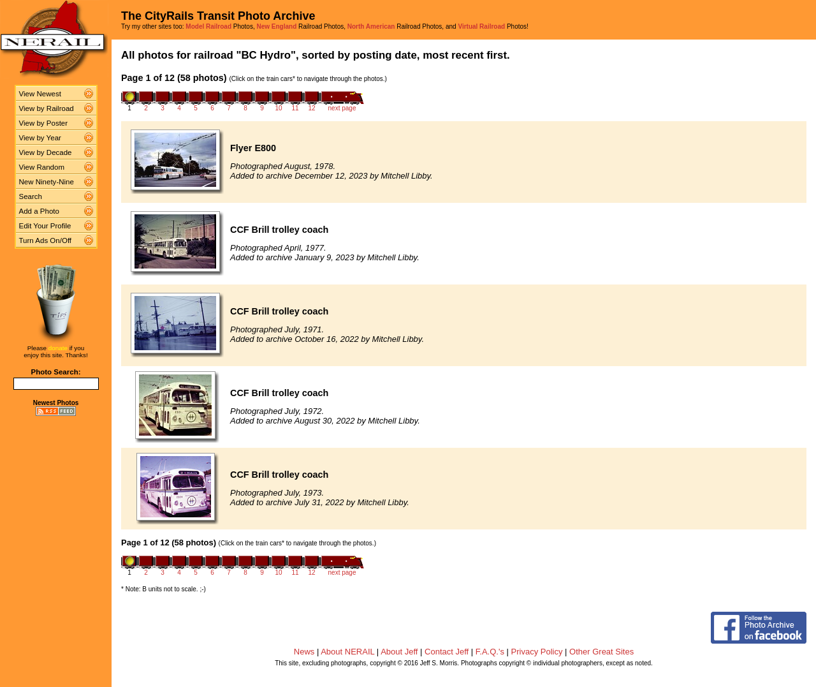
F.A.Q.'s (490, 651)
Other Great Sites (601, 651)
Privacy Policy (537, 651)
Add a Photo (39, 211)
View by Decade (45, 152)
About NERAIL (347, 651)
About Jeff (399, 651)
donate (58, 347)
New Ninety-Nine (46, 182)
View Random (41, 167)
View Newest (40, 94)
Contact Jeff (447, 651)
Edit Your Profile (45, 226)
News (304, 651)
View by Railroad (46, 108)
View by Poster (43, 123)
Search (31, 196)
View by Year (40, 138)
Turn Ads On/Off (45, 240)
